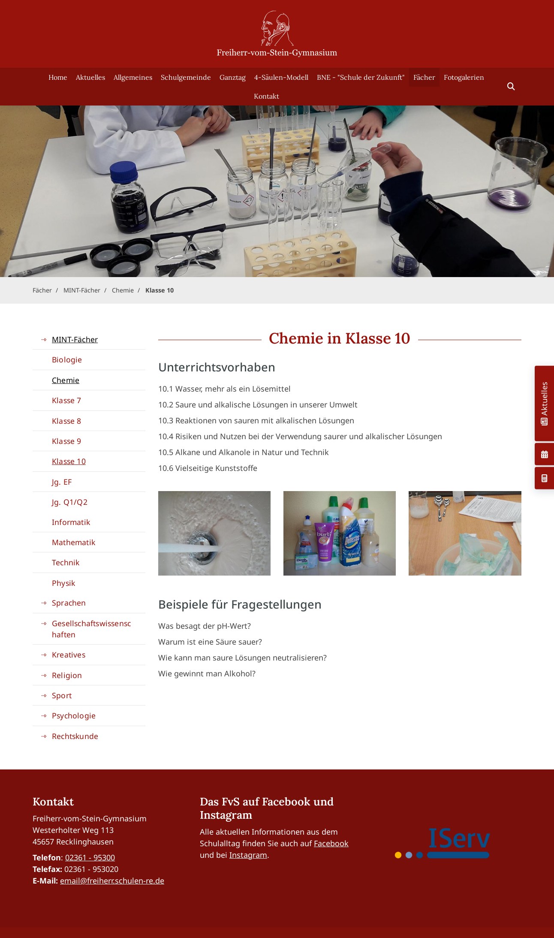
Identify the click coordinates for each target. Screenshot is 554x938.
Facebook (331, 843)
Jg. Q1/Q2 (69, 502)
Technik (65, 562)
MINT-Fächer (81, 290)
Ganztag (233, 77)
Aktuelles (90, 77)
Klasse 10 (159, 290)
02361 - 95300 (90, 857)
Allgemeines (133, 77)
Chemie (123, 290)
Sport (62, 695)
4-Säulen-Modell (281, 77)
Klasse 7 (66, 400)
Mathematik (73, 542)
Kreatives (68, 654)
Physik (63, 583)
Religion (67, 675)
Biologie (67, 359)
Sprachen (69, 602)
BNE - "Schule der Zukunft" (361, 77)
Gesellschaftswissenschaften (91, 628)
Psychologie (74, 715)
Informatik (71, 522)
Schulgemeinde (186, 77)
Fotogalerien (464, 77)
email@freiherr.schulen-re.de (112, 880)
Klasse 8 (66, 421)
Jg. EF (62, 482)
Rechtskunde (75, 736)
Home (57, 77)
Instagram (248, 855)
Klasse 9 (66, 441)
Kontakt (266, 96)
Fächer (424, 77)
